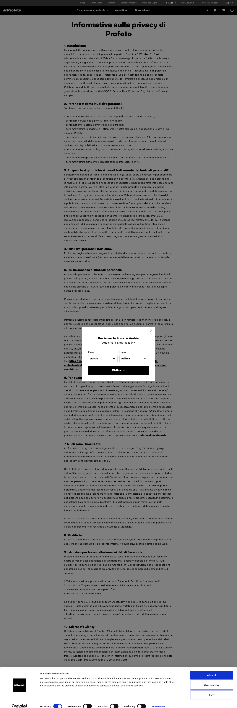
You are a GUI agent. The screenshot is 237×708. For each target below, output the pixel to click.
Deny (211, 690)
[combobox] (103, 358)
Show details (159, 702)
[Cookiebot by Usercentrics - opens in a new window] (19, 702)
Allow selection (211, 680)
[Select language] (171, 2)
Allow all (211, 670)
